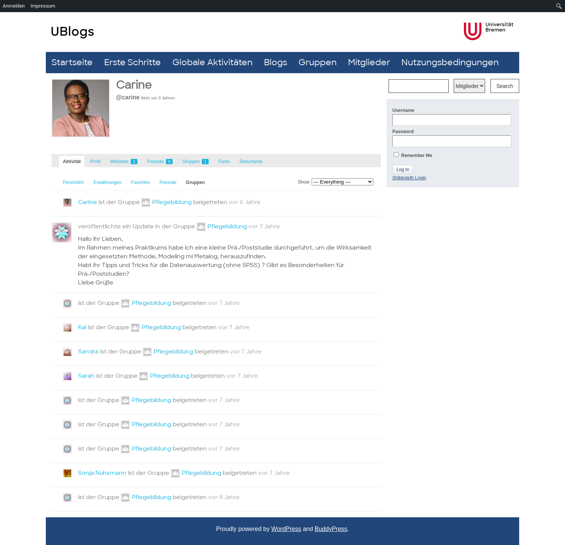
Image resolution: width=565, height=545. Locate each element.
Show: (304, 182)
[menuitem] (559, 6)
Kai (82, 327)
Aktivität (72, 161)
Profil (95, 161)
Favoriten (140, 182)
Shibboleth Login (409, 178)
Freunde (160, 161)
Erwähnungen (108, 182)
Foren (224, 161)
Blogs (275, 62)
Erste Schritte (132, 62)
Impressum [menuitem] (43, 6)
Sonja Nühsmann (102, 473)
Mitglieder (369, 62)
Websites (123, 161)
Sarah (86, 376)
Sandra (88, 351)
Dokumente (251, 161)
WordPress (286, 529)
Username (451, 117)
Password (451, 138)
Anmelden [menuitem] (14, 6)
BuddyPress (331, 529)
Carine (87, 202)
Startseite (72, 62)
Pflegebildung (172, 202)
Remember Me (413, 155)
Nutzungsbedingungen (450, 62)
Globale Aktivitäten (212, 62)
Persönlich (73, 182)
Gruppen (317, 62)
